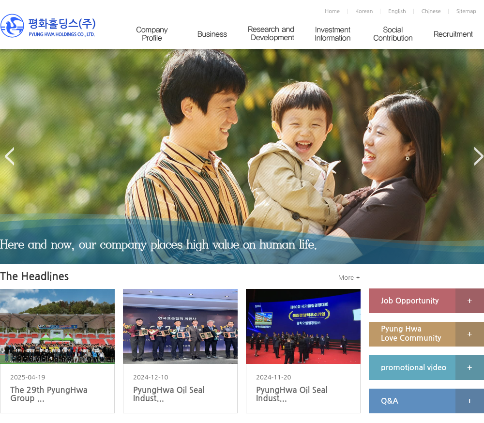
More (346, 277)
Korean (364, 11)
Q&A (389, 401)
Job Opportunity (410, 300)
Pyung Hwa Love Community (411, 333)
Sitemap (466, 11)
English (397, 11)
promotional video (413, 367)
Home (332, 11)
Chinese (431, 11)
